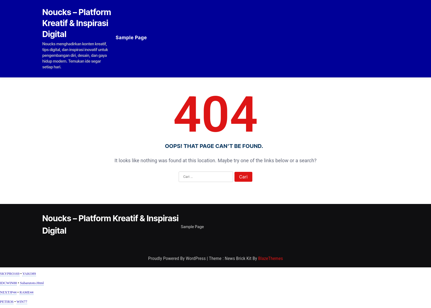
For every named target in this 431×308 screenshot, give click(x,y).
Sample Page (131, 37)
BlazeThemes (270, 258)
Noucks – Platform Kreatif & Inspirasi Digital (76, 23)
